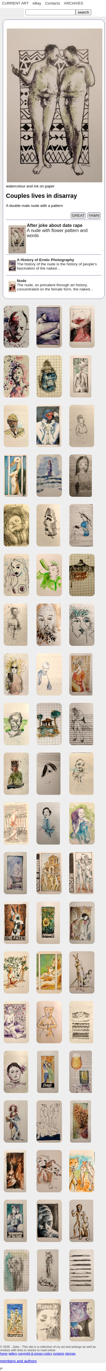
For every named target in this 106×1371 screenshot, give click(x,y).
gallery (12, 1353)
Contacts (52, 3)
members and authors (18, 1361)
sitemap (70, 1353)
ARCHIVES (73, 3)
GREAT (78, 215)
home (4, 1353)
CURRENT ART (15, 3)
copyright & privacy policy (35, 1353)
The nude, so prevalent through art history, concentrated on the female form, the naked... (50, 285)
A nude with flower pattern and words (48, 231)
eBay (37, 3)
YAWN (93, 215)
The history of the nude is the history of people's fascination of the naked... (52, 264)
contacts (58, 1353)
